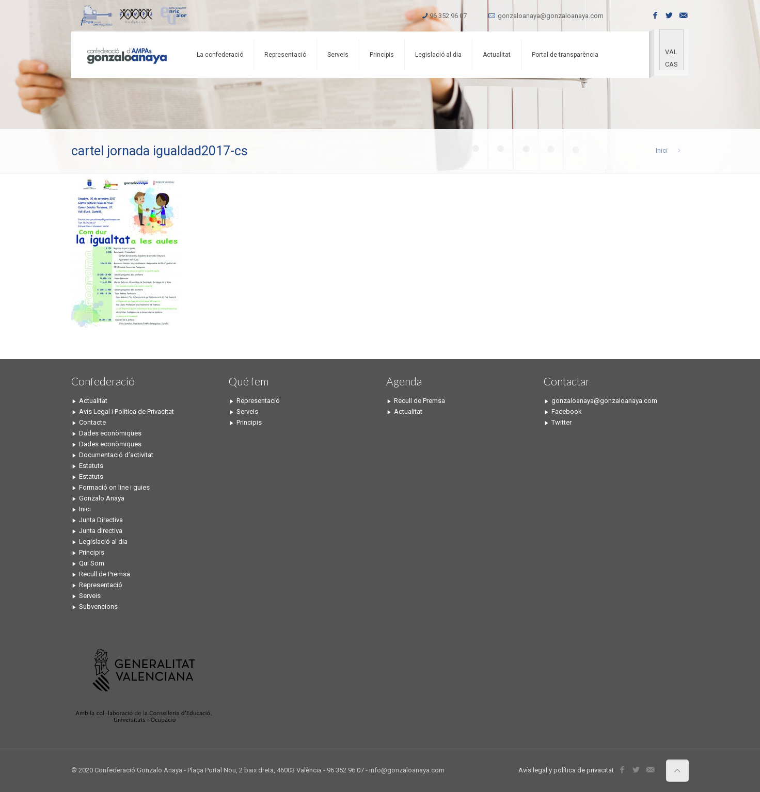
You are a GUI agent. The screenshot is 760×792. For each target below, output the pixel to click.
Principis (91, 552)
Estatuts (91, 466)
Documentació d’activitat (116, 455)
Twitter (561, 422)
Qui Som (91, 563)
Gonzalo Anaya (101, 498)
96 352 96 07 (448, 16)
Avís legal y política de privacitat (566, 770)
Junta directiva (100, 531)
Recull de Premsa (104, 574)
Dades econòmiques (110, 433)
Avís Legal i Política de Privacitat (126, 411)
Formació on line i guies (114, 487)
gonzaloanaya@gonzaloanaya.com (551, 16)
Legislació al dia (103, 541)
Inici (662, 150)
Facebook (566, 411)
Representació (100, 585)
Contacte (92, 422)
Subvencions (98, 606)
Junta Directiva (101, 520)
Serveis (90, 596)
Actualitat (93, 401)
